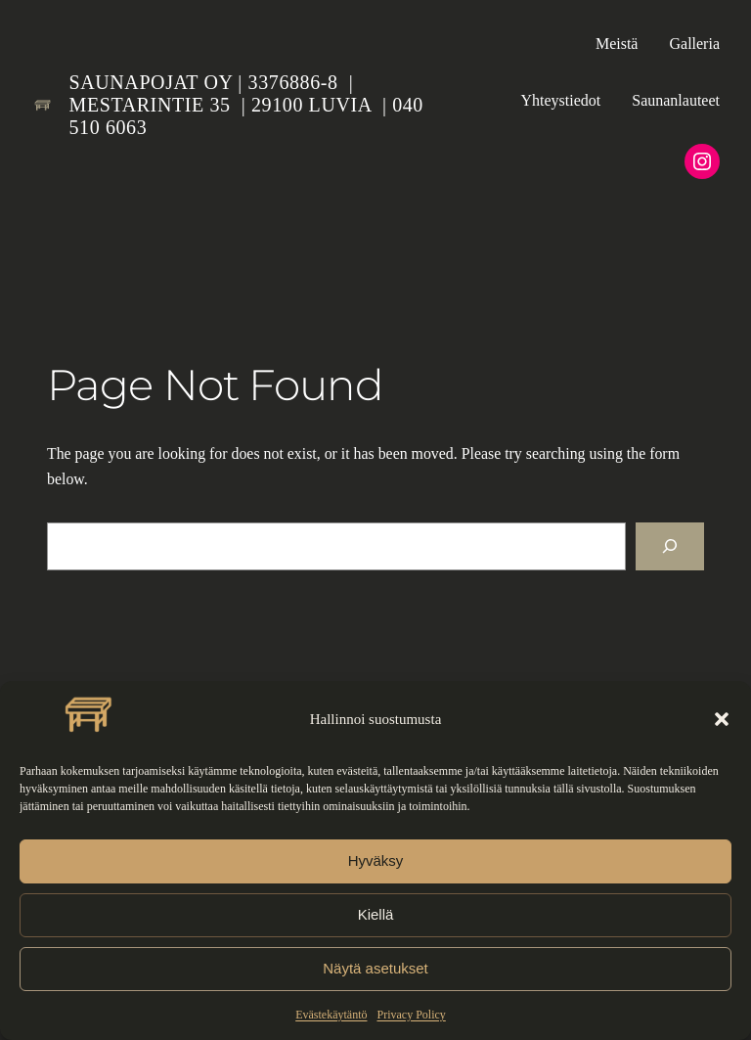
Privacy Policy (410, 1014)
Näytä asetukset (375, 968)
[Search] (670, 546)
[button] (721, 719)
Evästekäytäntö (331, 1014)
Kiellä (376, 914)
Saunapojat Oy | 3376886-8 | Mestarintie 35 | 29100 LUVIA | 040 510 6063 (246, 104)
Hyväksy (376, 860)
